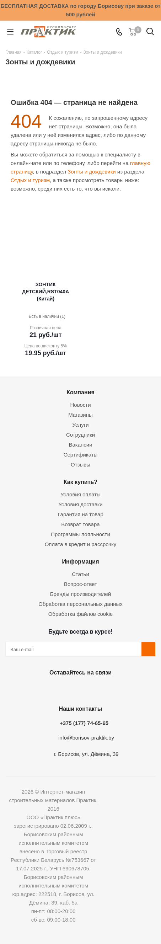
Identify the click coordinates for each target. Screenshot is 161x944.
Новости (80, 405)
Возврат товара (80, 524)
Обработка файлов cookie (80, 614)
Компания (80, 392)
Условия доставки (80, 504)
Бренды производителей (80, 594)
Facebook (61, 689)
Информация (80, 561)
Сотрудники (80, 435)
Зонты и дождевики (92, 172)
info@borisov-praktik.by (86, 738)
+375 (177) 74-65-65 (84, 723)
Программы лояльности (80, 534)
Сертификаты (81, 455)
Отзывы (80, 465)
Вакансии (80, 445)
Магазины (80, 415)
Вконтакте (43, 689)
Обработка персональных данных (80, 604)
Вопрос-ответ (80, 584)
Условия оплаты (80, 494)
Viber (114, 689)
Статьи (80, 574)
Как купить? (80, 482)
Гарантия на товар (80, 514)
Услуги (80, 425)
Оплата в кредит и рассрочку (81, 544)
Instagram (79, 689)
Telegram (97, 689)
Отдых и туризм (30, 180)
